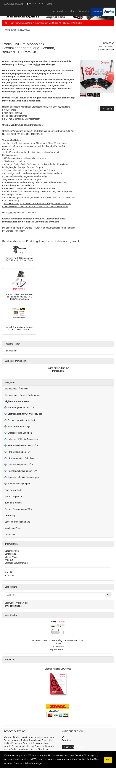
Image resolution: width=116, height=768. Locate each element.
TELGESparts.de (12, 3)
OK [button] (108, 759)
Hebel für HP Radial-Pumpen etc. (22, 439)
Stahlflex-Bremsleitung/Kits (17, 522)
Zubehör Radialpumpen (18, 483)
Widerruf (9, 560)
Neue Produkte (12, 615)
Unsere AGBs (11, 557)
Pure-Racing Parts (13, 490)
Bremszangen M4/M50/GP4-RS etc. (52, 23)
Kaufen (107, 109)
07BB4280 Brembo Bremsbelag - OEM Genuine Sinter (58, 640)
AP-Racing (10, 515)
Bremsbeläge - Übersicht (16, 388)
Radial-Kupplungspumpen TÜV (21, 471)
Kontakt (8, 572)
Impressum (10, 575)
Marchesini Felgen (13, 528)
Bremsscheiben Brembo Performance (22, 395)
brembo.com (58, 371)
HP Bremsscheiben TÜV (18, 452)
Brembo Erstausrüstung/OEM (18, 509)
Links (50, 4)
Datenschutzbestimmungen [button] (28, 763)
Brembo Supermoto (14, 496)
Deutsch (59, 11)
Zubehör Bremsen (13, 503)
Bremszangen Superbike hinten (21, 420)
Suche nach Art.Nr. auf (58, 368)
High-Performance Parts (21, 23)
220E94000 (76, 23)
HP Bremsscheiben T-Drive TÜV (22, 445)
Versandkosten (107, 49)
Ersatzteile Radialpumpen (19, 433)
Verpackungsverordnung (16, 563)
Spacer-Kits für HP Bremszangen (22, 477)
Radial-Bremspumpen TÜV (19, 464)
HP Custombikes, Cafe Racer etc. (22, 458)
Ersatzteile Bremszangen (18, 426)
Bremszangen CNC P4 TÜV (20, 407)
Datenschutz (10, 554)
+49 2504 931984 (35, 4)
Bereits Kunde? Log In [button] (68, 747)
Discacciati (10, 534)
